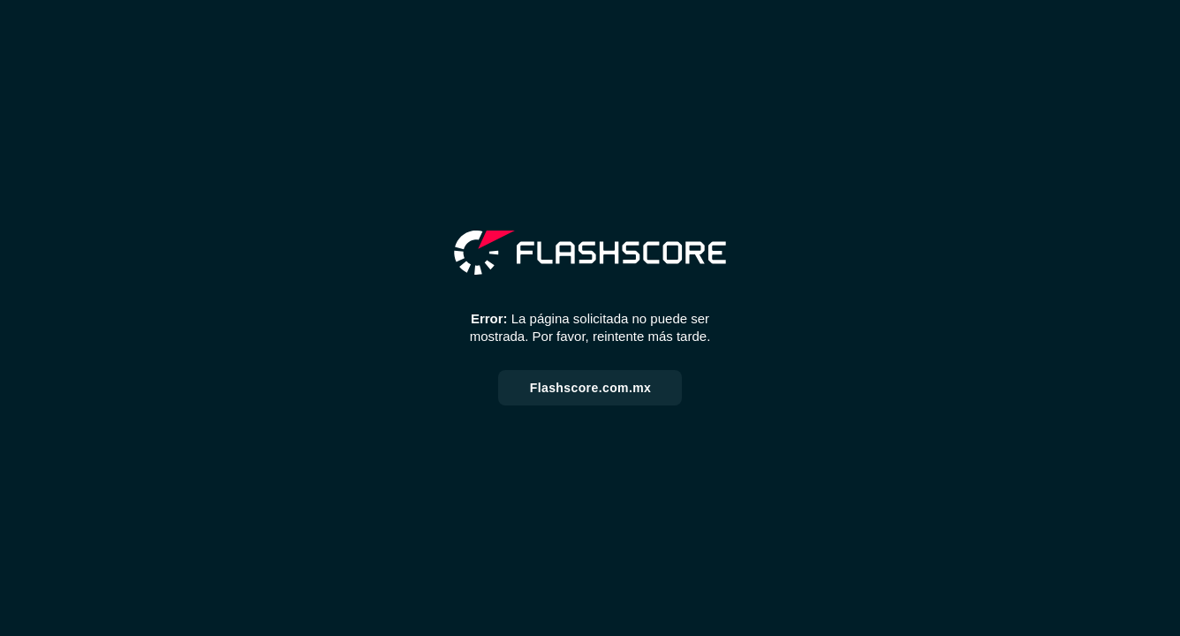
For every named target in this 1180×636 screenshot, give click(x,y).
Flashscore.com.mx (591, 388)
